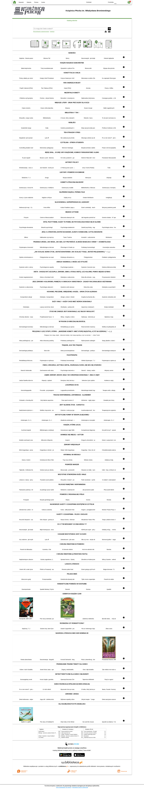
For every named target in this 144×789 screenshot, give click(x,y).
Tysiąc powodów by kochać (66, 731)
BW (97, 2)
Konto (43, 2)
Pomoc (36, 2)
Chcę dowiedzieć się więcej (63, 787)
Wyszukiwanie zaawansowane (41, 31)
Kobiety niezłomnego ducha (89, 734)
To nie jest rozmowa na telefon (90, 732)
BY (105, 2)
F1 (118, 2)
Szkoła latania (41, 731)
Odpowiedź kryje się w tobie (90, 737)
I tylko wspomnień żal (65, 732)
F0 (115, 2)
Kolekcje (52, 31)
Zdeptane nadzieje (65, 737)
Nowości (21, 2)
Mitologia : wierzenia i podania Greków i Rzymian (48, 732)
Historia (29, 2)
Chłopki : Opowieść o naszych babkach (46, 735)
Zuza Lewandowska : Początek (90, 731)
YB (101, 2)
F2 (123, 2)
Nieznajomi (86, 735)
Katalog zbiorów (72, 20)
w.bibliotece (63, 766)
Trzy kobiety (40, 737)
